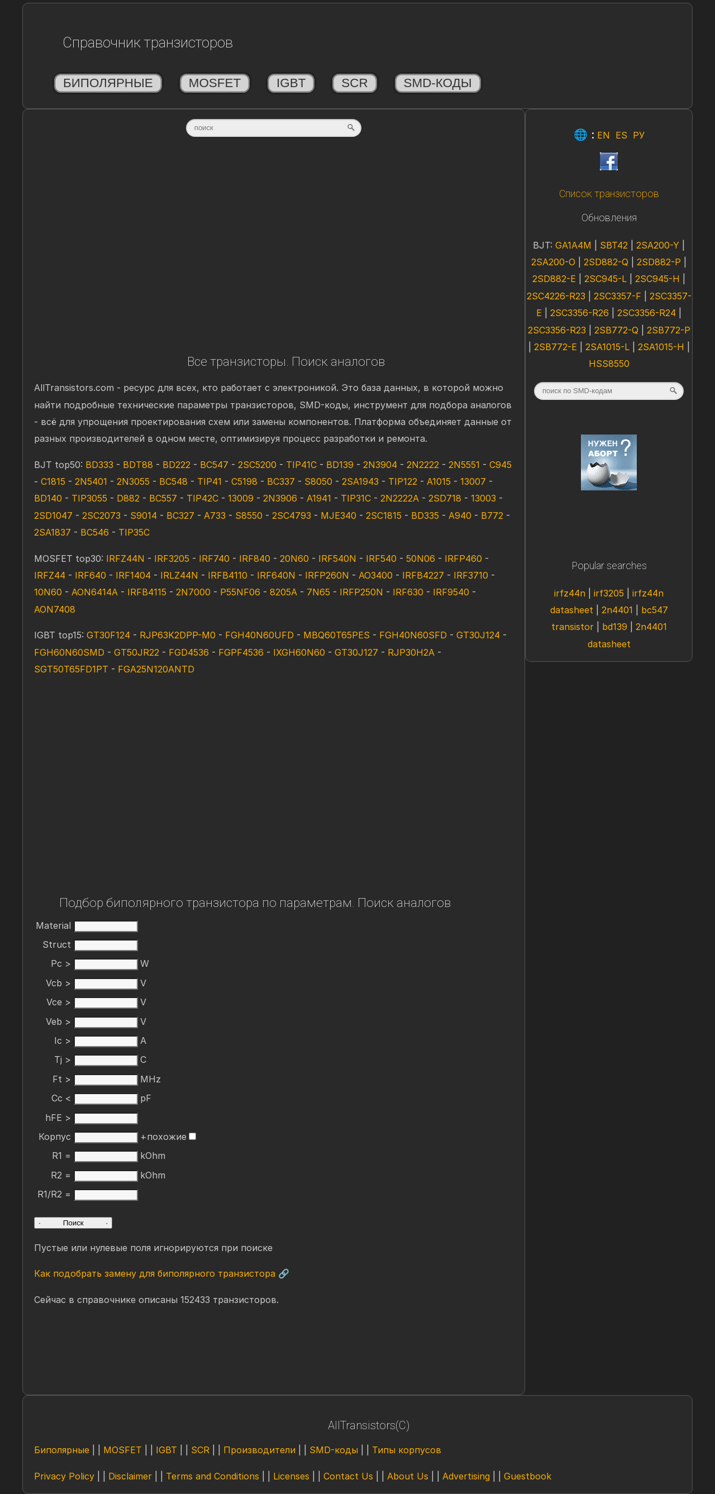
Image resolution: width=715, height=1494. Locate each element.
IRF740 (214, 558)
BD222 (176, 464)
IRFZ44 (49, 575)
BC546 (94, 532)
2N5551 (464, 464)
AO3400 (376, 575)
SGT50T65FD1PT (71, 669)
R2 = (94, 1175)
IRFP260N (327, 575)
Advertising (466, 1476)
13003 (483, 498)
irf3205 (609, 593)
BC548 (173, 481)
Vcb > (92, 983)
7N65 (318, 592)
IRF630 (408, 592)
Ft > (95, 1079)
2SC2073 (101, 515)
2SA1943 (360, 481)
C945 (500, 464)
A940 (460, 515)
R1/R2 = (87, 1194)
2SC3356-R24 (646, 312)
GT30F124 (108, 635)
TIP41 (209, 481)
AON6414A (95, 592)
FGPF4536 (241, 652)
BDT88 (138, 464)
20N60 (294, 558)
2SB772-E (555, 346)
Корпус (88, 1136)
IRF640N (276, 575)
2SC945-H (657, 278)
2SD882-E (554, 278)
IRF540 (381, 558)
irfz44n (569, 593)
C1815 (53, 481)
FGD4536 (189, 652)
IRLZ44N (179, 575)
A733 (215, 515)
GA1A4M (573, 245)
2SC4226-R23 (556, 296)
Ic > (96, 1040)
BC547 (214, 464)
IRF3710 (471, 575)
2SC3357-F (617, 296)
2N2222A (399, 498)
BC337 (281, 481)
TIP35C (134, 532)
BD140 (48, 498)
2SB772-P (668, 330)
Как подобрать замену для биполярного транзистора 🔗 (161, 1273)
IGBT (291, 83)
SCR (354, 83)
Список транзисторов (609, 193)
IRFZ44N (125, 558)
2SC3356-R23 (557, 330)
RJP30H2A (411, 652)
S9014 (143, 515)
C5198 (244, 481)
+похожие (168, 1136)
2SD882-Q (606, 262)
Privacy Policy (64, 1476)
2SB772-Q (616, 330)
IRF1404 (133, 575)
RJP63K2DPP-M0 (178, 635)
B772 (492, 515)
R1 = (95, 1155)
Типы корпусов (406, 1449)
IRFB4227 (423, 575)
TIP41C (301, 464)
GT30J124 (478, 635)
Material (87, 925)
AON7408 (54, 609)
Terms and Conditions (212, 1476)
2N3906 (280, 498)
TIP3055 (89, 498)
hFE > (91, 1117)
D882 (128, 498)
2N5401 (91, 481)
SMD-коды (438, 83)
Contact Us (348, 1476)
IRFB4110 (227, 575)
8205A (283, 592)
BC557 (163, 498)
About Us (407, 1476)
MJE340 (338, 515)
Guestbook (527, 1476)
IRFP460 (463, 558)
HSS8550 (609, 363)
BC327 (180, 515)
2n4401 (617, 609)
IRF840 (254, 558)
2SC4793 (291, 515)
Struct (90, 944)
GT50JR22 (136, 652)
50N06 (420, 558)
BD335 (425, 515)
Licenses (291, 1476)
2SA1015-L (607, 346)
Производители (259, 1449)
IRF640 (90, 575)
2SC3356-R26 (579, 312)
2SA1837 (52, 532)
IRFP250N (361, 592)
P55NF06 (240, 592)
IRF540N (337, 558)
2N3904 (380, 464)
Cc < (94, 1098)
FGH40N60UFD (259, 635)
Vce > (92, 1002)
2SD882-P (659, 262)
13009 (241, 498)
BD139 (340, 464)
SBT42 (614, 245)
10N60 (48, 592)
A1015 (439, 481)
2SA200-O (553, 262)
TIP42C (202, 498)
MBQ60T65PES (336, 635)
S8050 (318, 481)
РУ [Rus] (639, 135)
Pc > (94, 963)
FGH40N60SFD (413, 635)
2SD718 (444, 498)
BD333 (99, 464)
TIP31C (356, 498)
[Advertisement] (274, 249)
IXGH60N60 (299, 652)
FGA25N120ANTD (156, 669)
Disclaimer (130, 1476)
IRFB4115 (146, 592)
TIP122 (402, 481)
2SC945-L (605, 278)
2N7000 (193, 592)
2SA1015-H (661, 346)
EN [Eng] (603, 135)
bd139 (614, 626)
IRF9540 (451, 592)
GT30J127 (356, 652)
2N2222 (423, 464)
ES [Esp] (621, 135)
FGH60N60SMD (69, 652)
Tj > (96, 1059)
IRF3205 (171, 558)
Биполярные (108, 83)
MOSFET (215, 83)
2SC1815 (384, 515)
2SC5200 (257, 464)
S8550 (249, 515)
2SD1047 (53, 515)
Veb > (92, 1021)
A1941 (319, 498)
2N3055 (133, 481)
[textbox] (273, 128)
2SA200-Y (657, 245)
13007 (473, 481)
